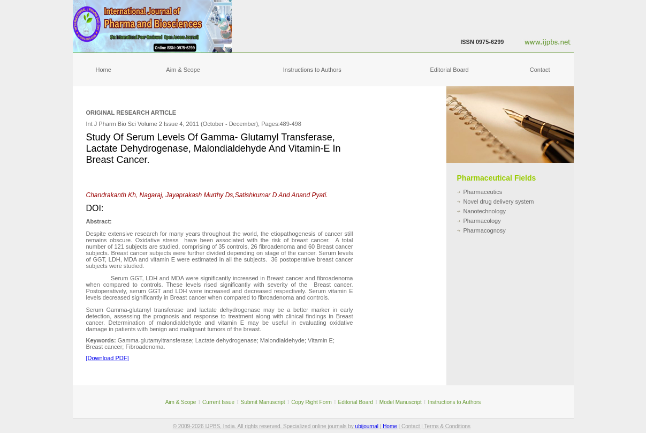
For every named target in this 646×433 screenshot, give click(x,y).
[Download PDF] (107, 358)
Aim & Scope (183, 69)
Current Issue (218, 402)
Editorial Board (449, 69)
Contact (540, 69)
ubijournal (366, 426)
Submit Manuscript (263, 402)
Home (103, 69)
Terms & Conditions (447, 426)
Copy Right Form (311, 402)
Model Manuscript (400, 402)
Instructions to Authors (312, 69)
